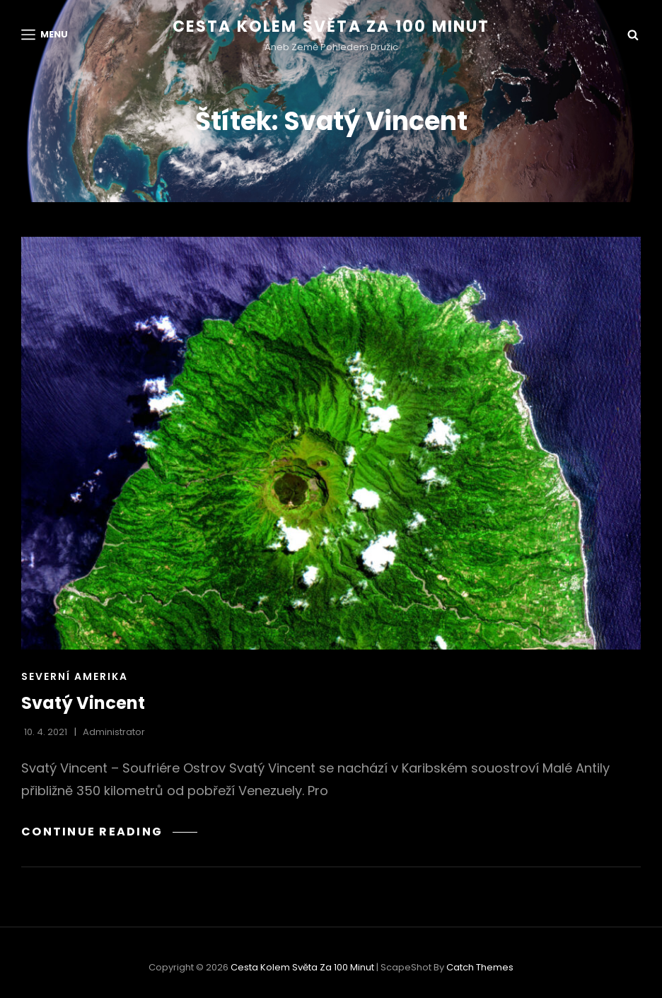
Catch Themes (479, 967)
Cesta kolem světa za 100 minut (331, 26)
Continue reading (109, 831)
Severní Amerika (74, 676)
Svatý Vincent (83, 703)
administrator (114, 732)
